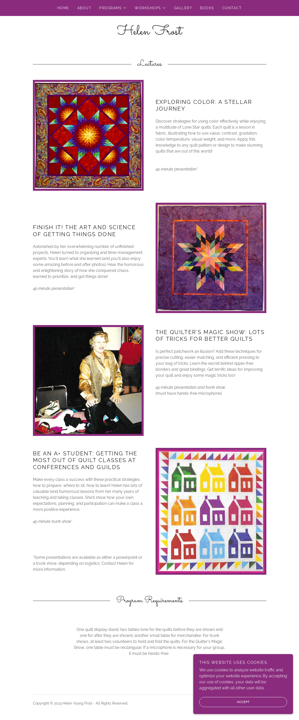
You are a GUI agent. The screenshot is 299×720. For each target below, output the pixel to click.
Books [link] (207, 8)
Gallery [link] (183, 8)
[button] (113, 8)
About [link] (84, 8)
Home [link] (63, 8)
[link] (149, 33)
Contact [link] (232, 8)
